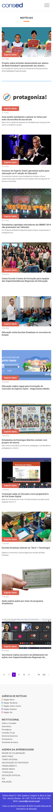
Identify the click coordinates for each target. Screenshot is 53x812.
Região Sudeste (10, 709)
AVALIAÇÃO (7, 782)
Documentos (7, 739)
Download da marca (10, 742)
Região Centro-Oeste (12, 706)
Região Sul (8, 712)
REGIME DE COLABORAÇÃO (13, 753)
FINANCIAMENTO (9, 766)
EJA (3, 778)
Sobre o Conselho (9, 723)
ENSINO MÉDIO (8, 769)
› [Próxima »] (48, 674)
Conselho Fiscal (8, 733)
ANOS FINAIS (7, 756)
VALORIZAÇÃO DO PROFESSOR (15, 762)
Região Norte (9, 699)
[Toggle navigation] (47, 5)
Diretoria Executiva (10, 736)
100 (43, 674)
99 (39, 674)
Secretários (6, 726)
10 (24, 674)
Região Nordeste (10, 703)
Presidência (6, 729)
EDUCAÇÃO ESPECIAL (11, 775)
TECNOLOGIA (7, 772)
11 (29, 674)
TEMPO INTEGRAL (10, 759)
